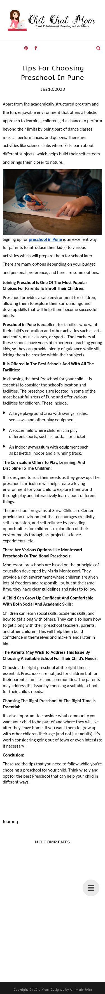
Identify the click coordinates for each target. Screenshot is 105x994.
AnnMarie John (81, 989)
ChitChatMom (39, 989)
